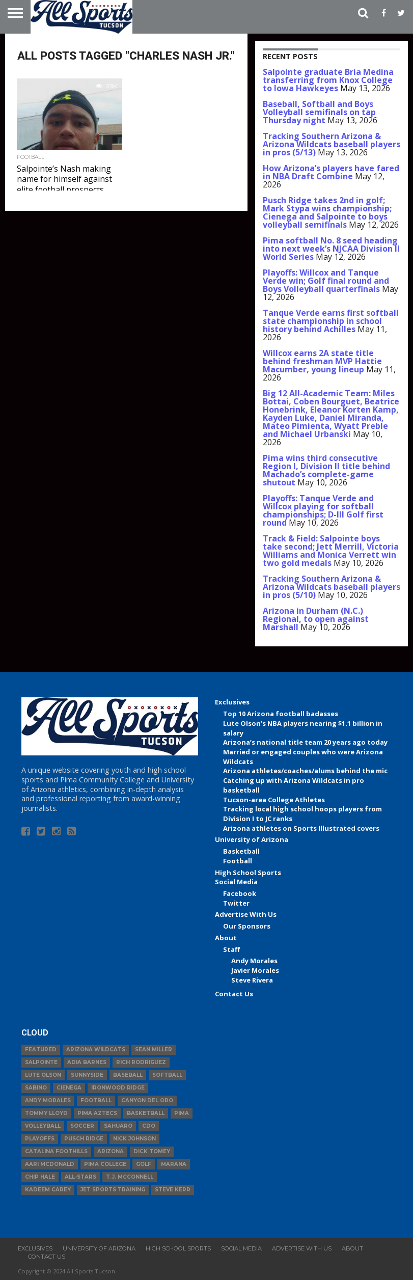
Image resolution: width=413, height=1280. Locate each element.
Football (237, 860)
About (226, 937)
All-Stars (80, 1177)
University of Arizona (251, 839)
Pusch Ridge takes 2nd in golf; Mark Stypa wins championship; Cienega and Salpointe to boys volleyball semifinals (327, 212)
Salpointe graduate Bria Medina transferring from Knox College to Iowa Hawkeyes (328, 80)
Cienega (69, 1087)
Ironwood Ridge (118, 1087)
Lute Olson (43, 1075)
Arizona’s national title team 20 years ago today (305, 742)
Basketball (241, 851)
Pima (181, 1113)
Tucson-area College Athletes (274, 799)
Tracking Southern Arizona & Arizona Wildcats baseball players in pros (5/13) (331, 144)
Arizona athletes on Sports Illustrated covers (301, 828)
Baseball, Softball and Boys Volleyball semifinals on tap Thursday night (319, 112)
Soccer (82, 1126)
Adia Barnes (86, 1062)
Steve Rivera (252, 980)
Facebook (239, 893)
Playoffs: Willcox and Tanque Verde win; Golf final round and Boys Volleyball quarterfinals (326, 280)
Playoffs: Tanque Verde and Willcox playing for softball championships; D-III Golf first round (323, 510)
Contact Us (234, 993)
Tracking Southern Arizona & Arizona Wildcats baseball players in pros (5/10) (331, 587)
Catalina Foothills (56, 1151)
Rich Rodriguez (141, 1062)
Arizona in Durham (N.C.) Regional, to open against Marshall (316, 619)
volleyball (43, 1126)
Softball (167, 1075)
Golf (143, 1164)
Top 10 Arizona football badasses (280, 713)
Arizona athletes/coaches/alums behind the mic (305, 770)
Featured (41, 1049)
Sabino (36, 1087)
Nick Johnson (134, 1138)
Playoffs (39, 1138)
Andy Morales (254, 960)
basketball (145, 1113)
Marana (173, 1164)
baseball (128, 1075)
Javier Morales (255, 970)
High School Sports (248, 872)
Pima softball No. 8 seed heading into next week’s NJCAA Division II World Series (331, 248)
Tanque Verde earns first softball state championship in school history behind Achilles (331, 321)
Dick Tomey (151, 1151)
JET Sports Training (112, 1189)
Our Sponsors (246, 926)
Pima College (105, 1164)
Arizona (110, 1151)
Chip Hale (40, 1177)
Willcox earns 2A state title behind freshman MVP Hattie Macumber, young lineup (322, 361)
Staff (231, 949)
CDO (148, 1126)
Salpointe (41, 1062)
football (96, 1100)
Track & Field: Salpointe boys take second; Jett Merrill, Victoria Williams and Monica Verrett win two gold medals (331, 550)
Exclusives (232, 701)
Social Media (236, 881)
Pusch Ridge (83, 1138)
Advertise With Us (246, 914)
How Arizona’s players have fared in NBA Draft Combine (331, 172)
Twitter (236, 903)
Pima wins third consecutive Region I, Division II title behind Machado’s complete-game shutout (326, 470)
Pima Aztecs (97, 1113)
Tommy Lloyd (46, 1113)
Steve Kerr (172, 1189)
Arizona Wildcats (95, 1049)
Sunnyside (87, 1075)
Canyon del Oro (147, 1100)
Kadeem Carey (48, 1189)
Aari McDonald (49, 1164)
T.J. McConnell (129, 1177)
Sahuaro (118, 1126)
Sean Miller (153, 1049)
